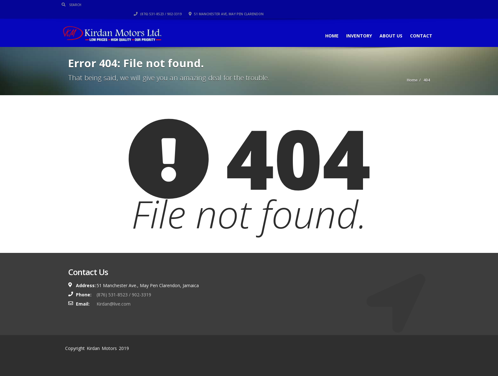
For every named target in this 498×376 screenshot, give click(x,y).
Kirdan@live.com (114, 304)
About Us (384, 26)
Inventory (353, 26)
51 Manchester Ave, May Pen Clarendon (392, 5)
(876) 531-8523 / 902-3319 (324, 5)
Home (325, 26)
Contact (415, 26)
